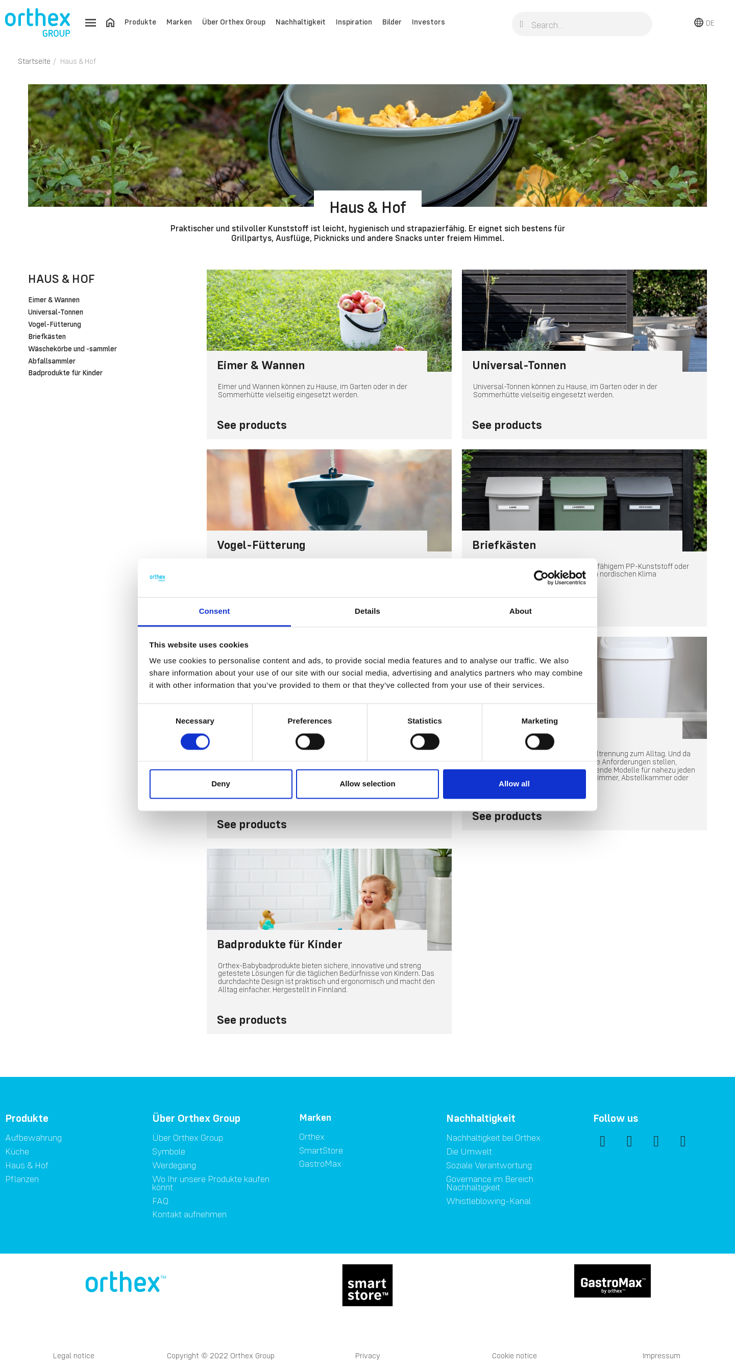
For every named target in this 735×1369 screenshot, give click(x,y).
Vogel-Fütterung (54, 325)
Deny (220, 784)
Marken (179, 22)
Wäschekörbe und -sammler (72, 349)
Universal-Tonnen (55, 312)
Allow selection (367, 784)
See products (252, 424)
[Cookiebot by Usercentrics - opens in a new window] (541, 577)
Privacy (367, 1355)
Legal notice (73, 1355)
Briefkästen (47, 337)
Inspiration (354, 22)
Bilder (392, 22)
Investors (428, 22)
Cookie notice (514, 1355)
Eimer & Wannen (54, 300)
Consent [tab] (214, 611)
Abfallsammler (52, 361)
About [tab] (520, 611)
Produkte (140, 22)
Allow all (514, 784)
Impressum (661, 1355)
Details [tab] (367, 611)
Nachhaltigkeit (301, 22)
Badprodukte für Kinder (65, 373)
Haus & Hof (61, 278)
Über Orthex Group (233, 22)
